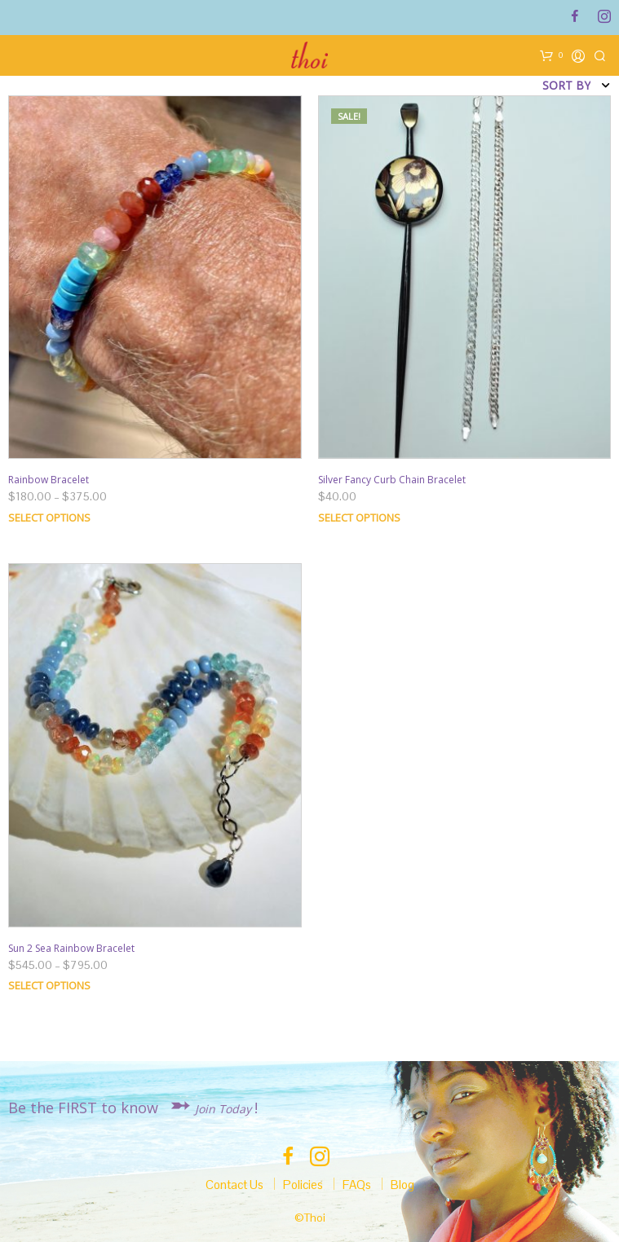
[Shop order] (514, 85)
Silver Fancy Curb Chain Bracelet (392, 480)
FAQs (357, 1184)
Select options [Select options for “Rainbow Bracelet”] (49, 517)
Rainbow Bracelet (48, 480)
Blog (402, 1184)
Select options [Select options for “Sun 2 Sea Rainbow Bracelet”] (49, 985)
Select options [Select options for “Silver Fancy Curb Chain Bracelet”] (359, 517)
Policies (303, 1184)
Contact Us (234, 1184)
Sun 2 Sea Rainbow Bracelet (71, 948)
